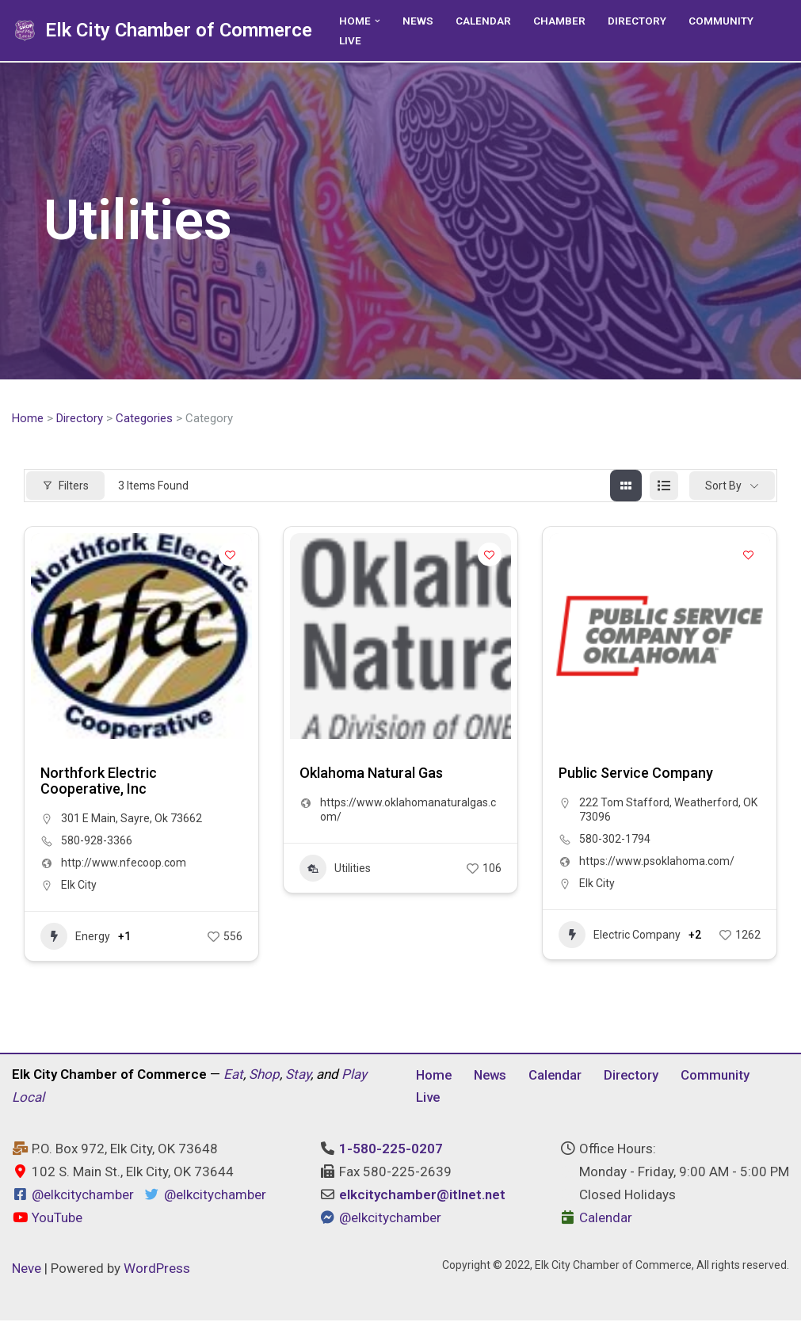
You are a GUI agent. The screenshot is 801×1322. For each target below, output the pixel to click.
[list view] (664, 486)
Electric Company (620, 935)
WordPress (157, 1269)
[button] (377, 20)
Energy (75, 937)
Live (350, 40)
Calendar (483, 20)
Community (720, 20)
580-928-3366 (96, 841)
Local (28, 1098)
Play (354, 1075)
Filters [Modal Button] (65, 485)
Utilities (335, 868)
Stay (298, 1075)
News (417, 20)
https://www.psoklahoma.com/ (656, 861)
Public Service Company (636, 773)
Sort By (723, 485)
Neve (26, 1269)
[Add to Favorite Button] (230, 555)
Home (28, 418)
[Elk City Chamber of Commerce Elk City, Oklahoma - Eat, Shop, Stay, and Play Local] (162, 30)
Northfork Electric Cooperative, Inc (98, 781)
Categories (144, 418)
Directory (637, 20)
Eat (233, 1075)
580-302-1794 (614, 839)
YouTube (47, 1218)
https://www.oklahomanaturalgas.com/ (408, 810)
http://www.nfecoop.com (123, 863)
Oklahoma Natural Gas (371, 773)
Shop (264, 1075)
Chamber (559, 20)
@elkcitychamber (83, 1195)
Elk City (79, 885)
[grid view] (626, 486)
